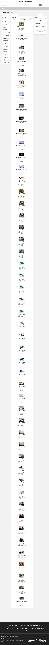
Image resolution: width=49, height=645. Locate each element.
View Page (4, 8)
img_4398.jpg (22, 205)
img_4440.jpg (22, 482)
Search (26, 15)
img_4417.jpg (21, 289)
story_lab (7, 62)
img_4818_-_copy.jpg (21, 555)
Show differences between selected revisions (40, 30)
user (5, 54)
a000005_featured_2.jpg (21, 38)
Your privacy (15, 636)
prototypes (6, 41)
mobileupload (7, 35)
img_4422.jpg (22, 338)
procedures (6, 38)
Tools (44, 5)
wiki (5, 56)
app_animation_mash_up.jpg (22, 169)
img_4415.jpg (22, 277)
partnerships (7, 37)
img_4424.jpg (22, 362)
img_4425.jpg (22, 374)
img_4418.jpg (22, 302)
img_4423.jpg (22, 350)
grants (5, 29)
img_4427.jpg (22, 398)
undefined (6, 52)
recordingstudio (8, 46)
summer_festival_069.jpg (21, 601)
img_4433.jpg (22, 458)
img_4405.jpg (22, 253)
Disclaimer (9, 636)
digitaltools (7, 22)
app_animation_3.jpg (21, 61)
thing (5, 51)
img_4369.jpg (22, 193)
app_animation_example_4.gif (22, 121)
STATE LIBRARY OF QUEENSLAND (24, 1)
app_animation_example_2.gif (22, 97)
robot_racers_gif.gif (22, 589)
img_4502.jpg (22, 494)
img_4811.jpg (21, 506)
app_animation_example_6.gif (22, 145)
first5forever (8, 60)
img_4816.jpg (22, 531)
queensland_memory (9, 44)
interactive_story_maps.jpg (22, 567)
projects (6, 40)
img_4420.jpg (22, 314)
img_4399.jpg (22, 217)
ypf (5, 59)
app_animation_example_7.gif (22, 157)
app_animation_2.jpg (21, 49)
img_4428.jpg (22, 410)
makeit (5, 33)
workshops (6, 57)
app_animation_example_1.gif (22, 85)
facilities (6, 26)
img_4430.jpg (22, 434)
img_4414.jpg (22, 265)
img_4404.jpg (22, 241)
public (5, 43)
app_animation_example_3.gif (22, 109)
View (36, 15)
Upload (20, 15)
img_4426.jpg (22, 386)
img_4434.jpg (22, 470)
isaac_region (7, 32)
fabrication (6, 24)
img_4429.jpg (22, 422)
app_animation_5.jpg (21, 73)
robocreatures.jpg (22, 578)
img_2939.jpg (22, 181)
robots (5, 48)
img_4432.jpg (22, 446)
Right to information (5, 638)
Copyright (3, 636)
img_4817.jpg (21, 543)
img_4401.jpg (22, 229)
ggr (5, 27)
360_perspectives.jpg (21, 26)
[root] (4, 21)
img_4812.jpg (22, 518)
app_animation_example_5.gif (22, 133)
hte (5, 30)
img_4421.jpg (22, 326)
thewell (6, 49)
